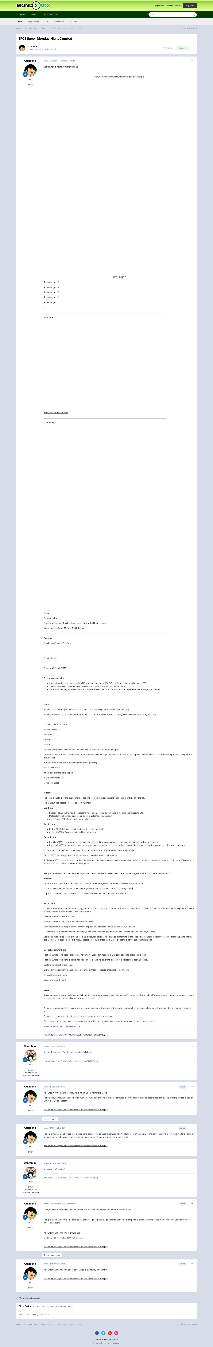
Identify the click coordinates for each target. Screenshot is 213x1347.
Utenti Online (58, 22)
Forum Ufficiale (50, 658)
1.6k (30, 1070)
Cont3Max (35, 1075)
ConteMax (30, 1046)
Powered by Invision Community (106, 1343)
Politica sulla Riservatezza (106, 1339)
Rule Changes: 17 (51, 292)
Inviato (54, 61)
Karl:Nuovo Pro (50, 618)
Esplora (22, 16)
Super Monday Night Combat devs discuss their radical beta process (75, 623)
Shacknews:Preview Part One (57, 643)
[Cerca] (161, 14)
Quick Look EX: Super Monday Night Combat (64, 628)
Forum (20, 22)
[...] (45, 307)
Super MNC (49, 668)
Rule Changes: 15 (51, 302)
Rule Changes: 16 (51, 297)
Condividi (167, 48)
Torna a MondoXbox (50, 15)
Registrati (190, 5)
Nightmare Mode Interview (56, 412)
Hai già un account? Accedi (167, 6)
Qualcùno (34, 46)
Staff (46, 22)
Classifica (73, 22)
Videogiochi (50, 49)
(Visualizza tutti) (66, 1306)
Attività (33, 15)
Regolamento (33, 22)
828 (30, 85)
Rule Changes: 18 (51, 287)
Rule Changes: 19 (51, 282)
